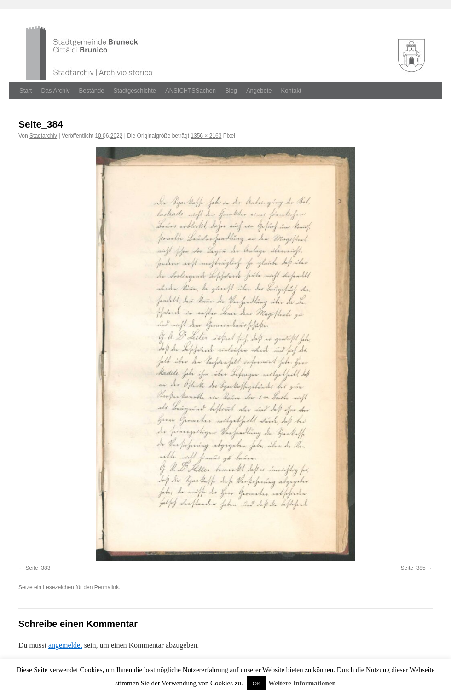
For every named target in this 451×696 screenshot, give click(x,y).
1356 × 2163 (206, 136)
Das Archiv (55, 90)
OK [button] (257, 683)
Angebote (259, 90)
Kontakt (291, 90)
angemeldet (65, 645)
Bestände (91, 90)
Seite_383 (37, 568)
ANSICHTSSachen (190, 90)
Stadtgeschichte (135, 90)
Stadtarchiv (43, 136)
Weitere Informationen (302, 683)
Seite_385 (413, 568)
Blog (231, 90)
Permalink (106, 587)
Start (25, 90)
